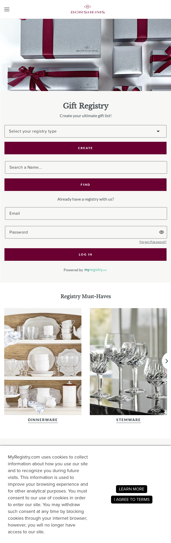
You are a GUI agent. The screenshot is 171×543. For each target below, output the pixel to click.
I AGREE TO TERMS (132, 499)
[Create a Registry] (85, 131)
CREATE (85, 148)
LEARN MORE (131, 489)
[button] (6, 9)
